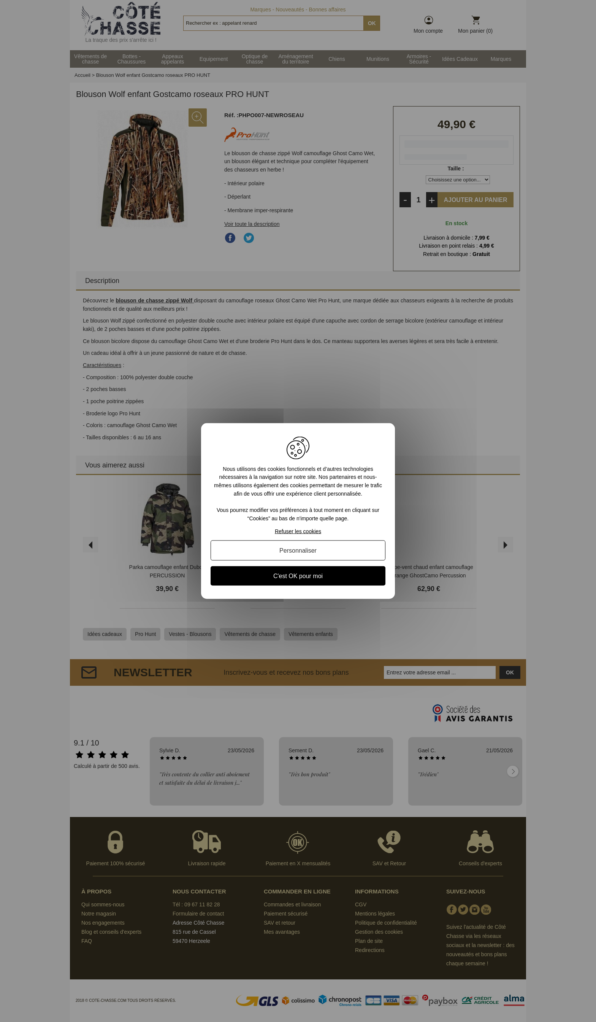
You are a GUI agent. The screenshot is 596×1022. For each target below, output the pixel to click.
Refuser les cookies (298, 531)
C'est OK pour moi (298, 576)
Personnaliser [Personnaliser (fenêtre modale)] (298, 550)
